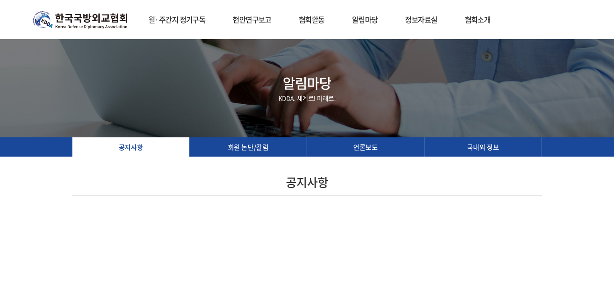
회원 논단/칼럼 (248, 147)
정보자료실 (421, 19)
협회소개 (478, 19)
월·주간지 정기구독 (176, 19)
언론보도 (365, 147)
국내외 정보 (483, 147)
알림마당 (365, 19)
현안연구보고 (252, 19)
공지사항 (131, 147)
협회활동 (312, 19)
